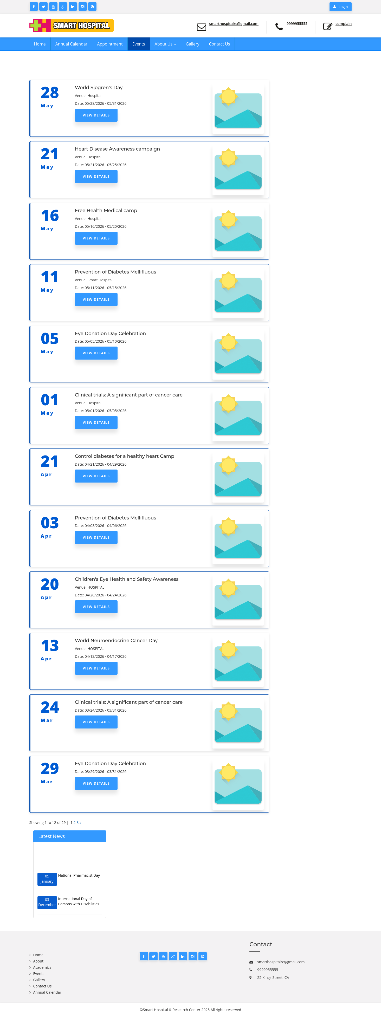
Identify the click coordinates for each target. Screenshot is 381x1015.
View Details (96, 115)
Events (138, 44)
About (38, 961)
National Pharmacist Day (79, 878)
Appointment (109, 44)
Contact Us (219, 44)
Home (40, 44)
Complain (343, 23)
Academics (42, 967)
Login (340, 6)
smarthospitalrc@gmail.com (234, 23)
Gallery (192, 44)
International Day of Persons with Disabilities (78, 904)
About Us (165, 44)
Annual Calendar (71, 44)
